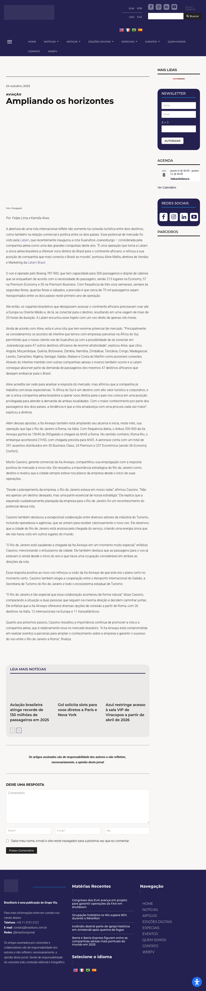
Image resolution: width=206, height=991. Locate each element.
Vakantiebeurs (180, 178)
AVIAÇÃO (13, 94)
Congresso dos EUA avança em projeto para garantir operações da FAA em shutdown (99, 903)
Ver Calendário (167, 187)
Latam (24, 240)
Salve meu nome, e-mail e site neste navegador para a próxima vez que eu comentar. (70, 841)
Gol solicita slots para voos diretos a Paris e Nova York (77, 710)
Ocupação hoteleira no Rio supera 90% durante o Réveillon (99, 916)
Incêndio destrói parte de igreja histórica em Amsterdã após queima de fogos (101, 928)
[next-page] (19, 730)
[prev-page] (12, 730)
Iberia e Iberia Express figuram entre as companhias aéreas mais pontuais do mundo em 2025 (100, 941)
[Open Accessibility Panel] (197, 982)
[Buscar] (192, 16)
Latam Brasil (36, 262)
